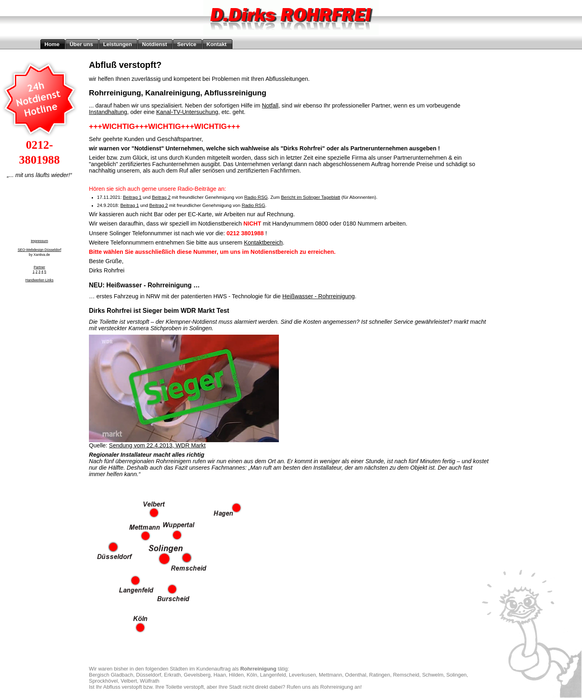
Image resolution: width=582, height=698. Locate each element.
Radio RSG (256, 197)
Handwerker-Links (39, 280)
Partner (39, 267)
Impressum (39, 241)
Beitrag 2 (161, 197)
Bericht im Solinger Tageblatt (310, 197)
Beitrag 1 (132, 197)
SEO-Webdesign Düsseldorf (39, 250)
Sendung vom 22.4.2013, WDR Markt (157, 445)
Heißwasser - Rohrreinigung (319, 296)
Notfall (270, 105)
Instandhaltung (108, 112)
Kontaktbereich (263, 242)
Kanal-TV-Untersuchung (187, 112)
